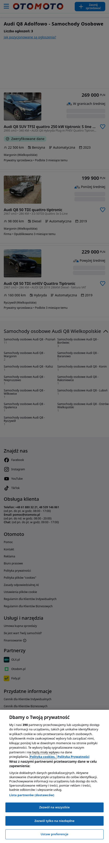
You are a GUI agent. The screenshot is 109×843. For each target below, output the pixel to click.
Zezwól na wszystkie (54, 807)
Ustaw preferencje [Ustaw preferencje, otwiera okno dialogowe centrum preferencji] (54, 834)
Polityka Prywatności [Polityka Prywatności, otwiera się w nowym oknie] (74, 757)
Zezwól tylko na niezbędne (54, 821)
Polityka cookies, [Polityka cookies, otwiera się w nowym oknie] (43, 757)
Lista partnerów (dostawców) (31, 795)
